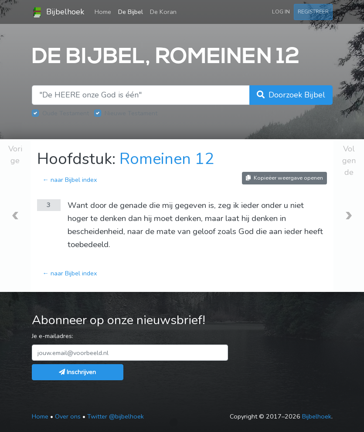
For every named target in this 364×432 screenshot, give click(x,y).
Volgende (349, 160)
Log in (281, 11)
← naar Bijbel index (70, 179)
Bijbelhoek (58, 12)
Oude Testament (65, 113)
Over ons (68, 416)
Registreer (313, 11)
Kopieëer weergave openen (284, 177)
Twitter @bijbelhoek (115, 416)
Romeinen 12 (166, 159)
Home (105, 11)
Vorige (15, 155)
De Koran (163, 11)
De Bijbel (130, 11)
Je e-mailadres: (52, 336)
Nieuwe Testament (131, 113)
